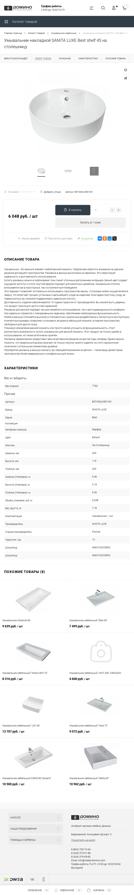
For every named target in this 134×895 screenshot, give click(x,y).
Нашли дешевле (29, 239)
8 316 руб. (33, 682)
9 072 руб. (100, 734)
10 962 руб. (100, 787)
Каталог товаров (20, 21)
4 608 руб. (100, 682)
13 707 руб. (33, 734)
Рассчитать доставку (58, 239)
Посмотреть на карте (83, 841)
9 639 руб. (33, 629)
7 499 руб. (100, 629)
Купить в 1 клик (90, 223)
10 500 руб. (33, 787)
